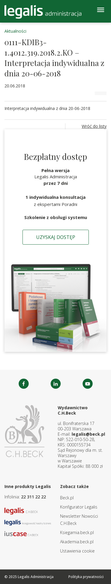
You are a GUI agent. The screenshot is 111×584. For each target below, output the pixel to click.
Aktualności (15, 31)
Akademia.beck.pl (77, 541)
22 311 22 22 (33, 497)
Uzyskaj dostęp (55, 237)
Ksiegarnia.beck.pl (77, 532)
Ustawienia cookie (77, 551)
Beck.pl (67, 497)
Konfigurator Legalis (78, 507)
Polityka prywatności (86, 576)
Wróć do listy (94, 126)
